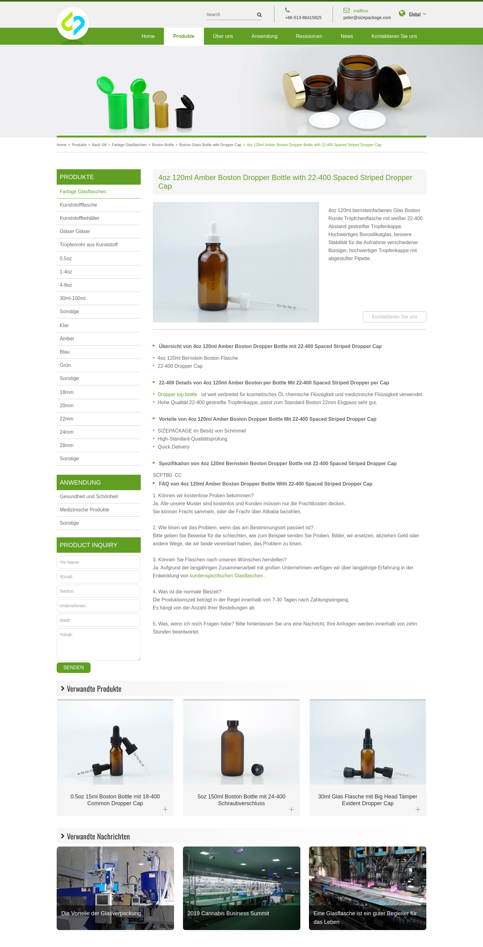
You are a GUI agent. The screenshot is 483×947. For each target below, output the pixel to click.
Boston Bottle (163, 145)
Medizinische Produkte (84, 509)
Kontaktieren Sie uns (394, 36)
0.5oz (66, 258)
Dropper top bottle (178, 394)
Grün (65, 365)
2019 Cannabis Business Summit (228, 913)
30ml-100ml (73, 298)
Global (415, 14)
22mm (66, 418)
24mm (66, 432)
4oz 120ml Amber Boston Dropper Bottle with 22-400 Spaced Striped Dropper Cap (314, 145)
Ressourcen (309, 36)
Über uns (223, 36)
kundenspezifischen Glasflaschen (227, 575)
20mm (66, 405)
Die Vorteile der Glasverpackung (101, 913)
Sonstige (69, 311)
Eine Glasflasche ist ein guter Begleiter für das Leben (365, 917)
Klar (64, 325)
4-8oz (66, 285)
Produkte (183, 36)
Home (148, 36)
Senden (73, 667)
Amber (67, 338)
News (347, 36)
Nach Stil (99, 145)
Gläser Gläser (75, 231)
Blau (65, 352)
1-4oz (66, 271)
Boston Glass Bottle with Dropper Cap (210, 145)
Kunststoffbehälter (79, 218)
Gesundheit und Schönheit (89, 496)
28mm (66, 445)
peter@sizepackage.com (367, 13)
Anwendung (264, 36)
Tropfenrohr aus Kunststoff (89, 244)
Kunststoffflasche (78, 204)
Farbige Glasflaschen (129, 145)
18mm (66, 392)
